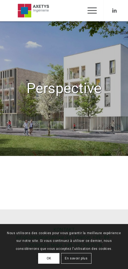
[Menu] (89, 10)
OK (49, 258)
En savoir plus (76, 258)
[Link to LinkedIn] (114, 11)
